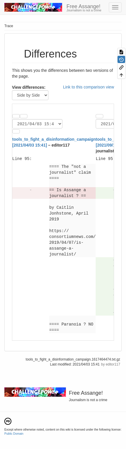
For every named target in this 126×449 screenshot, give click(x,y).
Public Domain (13, 434)
